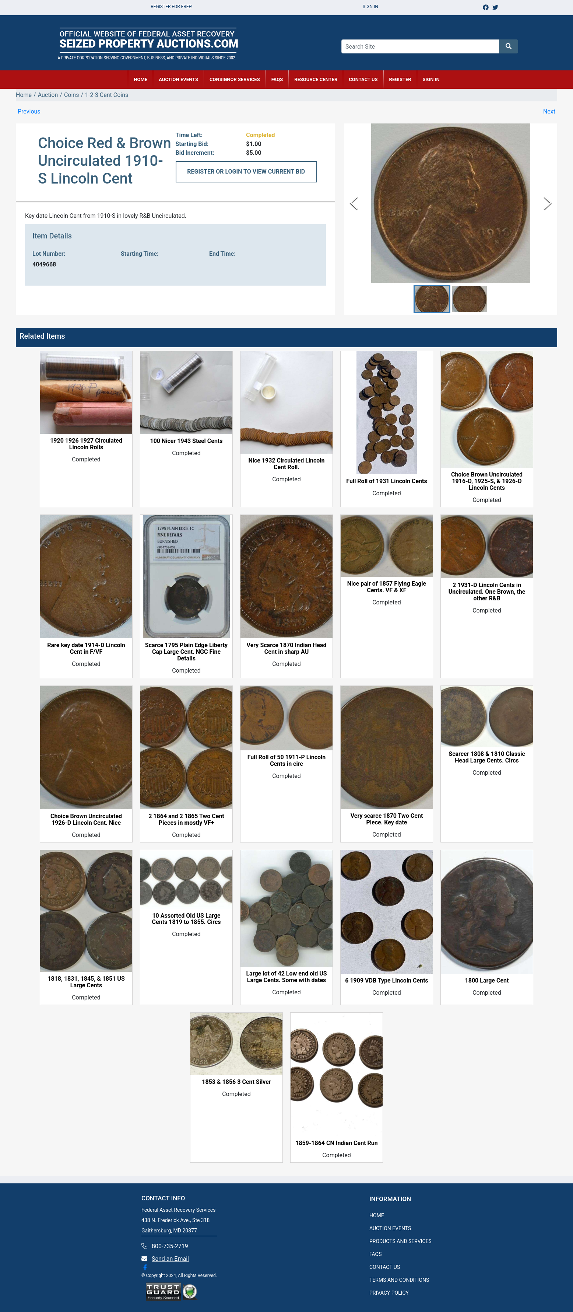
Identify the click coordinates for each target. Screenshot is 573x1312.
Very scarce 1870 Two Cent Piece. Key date (387, 819)
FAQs (277, 79)
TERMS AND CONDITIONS (399, 1280)
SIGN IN (431, 79)
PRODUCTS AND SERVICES (400, 1241)
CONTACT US (363, 79)
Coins (71, 94)
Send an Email (170, 1258)
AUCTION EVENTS (178, 79)
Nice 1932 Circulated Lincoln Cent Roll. (286, 464)
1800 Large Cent (487, 980)
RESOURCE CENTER (315, 79)
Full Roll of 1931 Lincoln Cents (386, 481)
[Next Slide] (547, 203)
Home (24, 94)
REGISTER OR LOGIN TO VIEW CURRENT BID (246, 171)
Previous (29, 111)
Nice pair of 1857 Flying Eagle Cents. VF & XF (386, 587)
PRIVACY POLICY (389, 1293)
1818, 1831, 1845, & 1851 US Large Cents (86, 982)
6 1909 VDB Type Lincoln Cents (386, 980)
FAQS (375, 1254)
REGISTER (400, 79)
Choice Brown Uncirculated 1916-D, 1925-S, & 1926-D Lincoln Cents (487, 481)
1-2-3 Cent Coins (106, 94)
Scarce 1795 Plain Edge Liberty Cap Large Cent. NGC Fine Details (186, 652)
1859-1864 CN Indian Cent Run (336, 1143)
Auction (48, 94)
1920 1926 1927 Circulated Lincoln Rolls (86, 444)
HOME (140, 79)
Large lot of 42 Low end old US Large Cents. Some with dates (286, 977)
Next (549, 111)
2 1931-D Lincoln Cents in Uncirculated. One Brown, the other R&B (487, 592)
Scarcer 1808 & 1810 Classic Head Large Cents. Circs (487, 757)
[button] (432, 299)
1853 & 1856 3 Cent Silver (236, 1082)
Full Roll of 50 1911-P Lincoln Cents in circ (286, 760)
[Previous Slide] (353, 203)
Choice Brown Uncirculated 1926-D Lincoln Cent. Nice (86, 820)
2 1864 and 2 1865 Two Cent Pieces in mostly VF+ (186, 820)
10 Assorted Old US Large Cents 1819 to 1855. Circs (186, 919)
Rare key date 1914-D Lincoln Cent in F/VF (86, 649)
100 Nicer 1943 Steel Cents (186, 441)
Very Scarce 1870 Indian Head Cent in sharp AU (287, 648)
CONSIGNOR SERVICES (235, 79)
